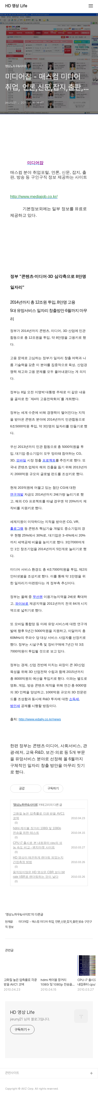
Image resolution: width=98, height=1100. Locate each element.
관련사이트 (12, 1073)
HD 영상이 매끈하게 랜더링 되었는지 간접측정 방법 (38, 860)
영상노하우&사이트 (25, 804)
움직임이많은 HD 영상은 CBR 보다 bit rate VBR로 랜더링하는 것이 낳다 (39, 874)
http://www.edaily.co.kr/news (40, 719)
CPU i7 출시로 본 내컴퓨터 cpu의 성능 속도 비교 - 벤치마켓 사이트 (37, 845)
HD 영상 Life (16, 6)
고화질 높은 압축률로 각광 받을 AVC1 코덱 (38, 816)
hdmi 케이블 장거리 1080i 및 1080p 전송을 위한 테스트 (37, 830)
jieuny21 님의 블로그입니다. (30, 1019)
